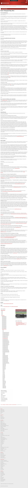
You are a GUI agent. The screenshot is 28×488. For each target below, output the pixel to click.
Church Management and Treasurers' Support (5, 435)
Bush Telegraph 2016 (4, 320)
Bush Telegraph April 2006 (5, 355)
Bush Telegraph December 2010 (6, 341)
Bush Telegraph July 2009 (5, 359)
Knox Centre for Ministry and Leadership (4, 461)
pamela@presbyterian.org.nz (20, 136)
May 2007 (4, 379)
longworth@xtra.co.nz (18, 227)
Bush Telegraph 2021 (4, 316)
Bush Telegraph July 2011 (5, 336)
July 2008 (4, 371)
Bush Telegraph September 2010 (6, 344)
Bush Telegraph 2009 (4, 326)
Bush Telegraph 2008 (4, 327)
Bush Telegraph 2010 (4, 325)
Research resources (2, 411)
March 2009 (4, 377)
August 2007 (4, 353)
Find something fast (14, 0)
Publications (4, 404)
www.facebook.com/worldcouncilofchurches (20, 217)
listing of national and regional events (8, 303)
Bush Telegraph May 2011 (5, 338)
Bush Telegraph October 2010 (6, 343)
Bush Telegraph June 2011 (5, 337)
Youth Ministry (2, 466)
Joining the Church (2, 418)
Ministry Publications (4, 390)
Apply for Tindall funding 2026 (19, 322)
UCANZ (1, 446)
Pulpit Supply (2, 427)
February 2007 (4, 367)
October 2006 (4, 383)
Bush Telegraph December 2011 (6, 332)
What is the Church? (3, 417)
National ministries (2, 459)
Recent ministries (2, 469)
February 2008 (4, 368)
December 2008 (4, 365)
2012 (3, 331)
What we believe (2, 453)
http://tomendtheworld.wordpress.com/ (19, 183)
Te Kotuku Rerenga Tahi (4, 399)
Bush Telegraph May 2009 (5, 361)
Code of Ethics (2, 434)
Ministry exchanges (2, 428)
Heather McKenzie (17, 168)
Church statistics (2, 443)
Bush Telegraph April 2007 (5, 356)
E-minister (2, 467)
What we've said (2, 454)
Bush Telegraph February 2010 (6, 350)
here (8, 72)
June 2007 (4, 373)
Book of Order (2, 433)
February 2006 (4, 366)
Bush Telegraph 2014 (4, 322)
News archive (2, 478)
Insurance (1, 444)
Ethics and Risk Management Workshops (5, 425)
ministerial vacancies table (14, 306)
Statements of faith (2, 410)
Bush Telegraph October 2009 (6, 362)
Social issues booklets (4, 391)
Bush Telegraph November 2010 (6, 342)
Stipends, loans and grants (3, 426)
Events (1, 445)
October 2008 (4, 385)
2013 (3, 330)
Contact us (2, 412)
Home (1, 404)
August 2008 (4, 354)
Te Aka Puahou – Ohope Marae (4, 460)
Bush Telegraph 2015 (4, 321)
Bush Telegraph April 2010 (5, 348)
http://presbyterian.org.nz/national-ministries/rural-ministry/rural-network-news (12, 191)
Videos (2, 394)
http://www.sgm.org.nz (12, 177)
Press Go (1, 436)
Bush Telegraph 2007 (4, 328)
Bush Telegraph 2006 (14, 404)
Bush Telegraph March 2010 (5, 349)
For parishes (2, 432)
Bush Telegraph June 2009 (5, 360)
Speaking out (2, 452)
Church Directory (3, 395)
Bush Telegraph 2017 (4, 319)
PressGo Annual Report (4, 398)
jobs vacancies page (6, 306)
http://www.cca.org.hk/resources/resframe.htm (6, 243)
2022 (2, 314)
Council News (2, 475)
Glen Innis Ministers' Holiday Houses (4, 429)
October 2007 (4, 384)
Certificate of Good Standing (3, 424)
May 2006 (4, 378)
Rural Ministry (2, 468)
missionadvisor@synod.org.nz (17, 187)
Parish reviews (2, 442)
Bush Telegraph (3, 310)
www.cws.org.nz (6, 265)
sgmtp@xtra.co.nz (3, 177)
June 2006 (4, 372)
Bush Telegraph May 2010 (5, 347)
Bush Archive (2, 315)
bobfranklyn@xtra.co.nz (3, 231)
